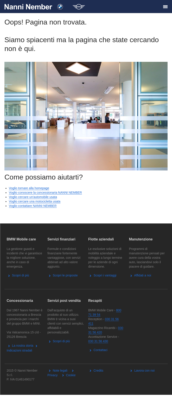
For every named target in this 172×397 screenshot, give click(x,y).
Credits (95, 370)
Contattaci (98, 350)
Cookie (68, 375)
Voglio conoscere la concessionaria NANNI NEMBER (45, 192)
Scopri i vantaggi (102, 275)
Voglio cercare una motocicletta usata (34, 201)
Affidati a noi (140, 275)
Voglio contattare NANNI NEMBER (33, 206)
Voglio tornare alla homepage (29, 188)
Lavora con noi (142, 370)
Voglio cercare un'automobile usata (33, 197)
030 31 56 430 (98, 341)
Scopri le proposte (62, 275)
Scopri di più (18, 275)
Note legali (57, 370)
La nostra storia (20, 345)
